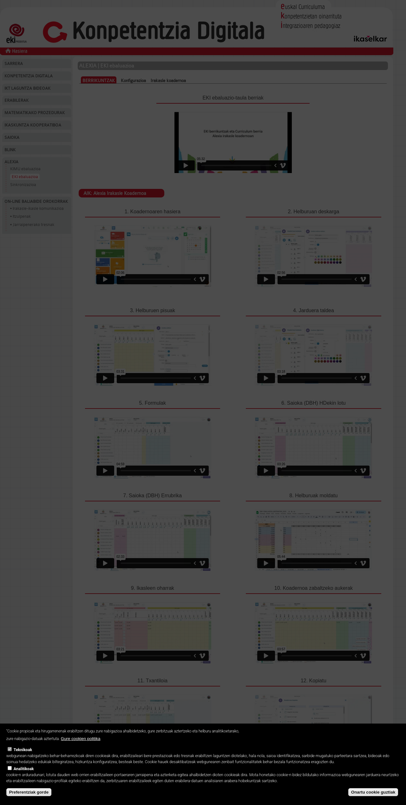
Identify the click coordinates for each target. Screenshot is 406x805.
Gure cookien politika (80, 738)
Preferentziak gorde (29, 792)
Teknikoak (23, 749)
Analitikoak (24, 768)
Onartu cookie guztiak (373, 792)
